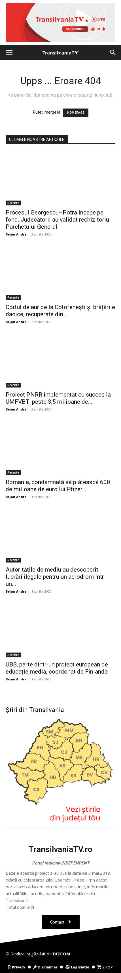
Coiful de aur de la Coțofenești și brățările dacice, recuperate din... (60, 311)
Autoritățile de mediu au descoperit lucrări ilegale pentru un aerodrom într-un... (56, 576)
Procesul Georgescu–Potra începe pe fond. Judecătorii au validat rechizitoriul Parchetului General (58, 219)
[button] (9, 52)
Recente (13, 203)
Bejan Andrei (16, 234)
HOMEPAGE (75, 112)
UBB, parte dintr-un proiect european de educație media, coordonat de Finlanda (57, 668)
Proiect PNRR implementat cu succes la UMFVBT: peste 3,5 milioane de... (58, 398)
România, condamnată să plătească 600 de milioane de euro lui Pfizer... (58, 486)
